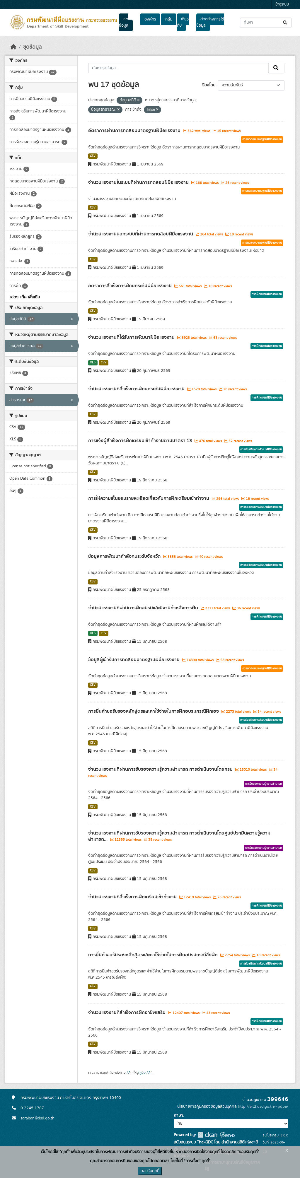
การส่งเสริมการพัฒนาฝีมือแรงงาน (261, 449)
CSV (93, 156)
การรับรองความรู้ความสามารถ (263, 784)
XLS (93, 362)
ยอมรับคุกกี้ (150, 1171)
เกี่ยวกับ (183, 22)
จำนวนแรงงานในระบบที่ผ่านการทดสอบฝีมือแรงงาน (139, 182)
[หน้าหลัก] (13, 47)
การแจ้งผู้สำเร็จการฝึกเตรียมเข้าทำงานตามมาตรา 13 (140, 440)
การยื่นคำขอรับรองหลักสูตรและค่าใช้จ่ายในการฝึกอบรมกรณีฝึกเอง (154, 711)
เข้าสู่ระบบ (282, 4)
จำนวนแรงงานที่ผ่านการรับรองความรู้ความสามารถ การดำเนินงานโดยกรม (161, 769)
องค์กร (150, 19)
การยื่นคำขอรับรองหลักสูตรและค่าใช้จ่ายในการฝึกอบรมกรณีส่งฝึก (153, 955)
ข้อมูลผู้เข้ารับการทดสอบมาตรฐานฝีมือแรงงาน (134, 660)
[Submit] (285, 23)
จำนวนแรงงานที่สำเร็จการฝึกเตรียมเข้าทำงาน (133, 897)
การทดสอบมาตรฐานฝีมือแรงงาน (262, 139)
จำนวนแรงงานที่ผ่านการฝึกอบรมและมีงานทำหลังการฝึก (143, 608)
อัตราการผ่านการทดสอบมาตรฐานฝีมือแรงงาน (135, 130)
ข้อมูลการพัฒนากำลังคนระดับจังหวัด (125, 556)
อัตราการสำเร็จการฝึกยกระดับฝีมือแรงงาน (130, 286)
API (129, 1072)
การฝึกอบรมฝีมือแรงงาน (267, 294)
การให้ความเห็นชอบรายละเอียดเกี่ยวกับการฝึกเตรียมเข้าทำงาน (149, 498)
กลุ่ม (168, 19)
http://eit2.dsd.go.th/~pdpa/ (263, 1106)
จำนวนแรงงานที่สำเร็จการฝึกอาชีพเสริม (127, 1012)
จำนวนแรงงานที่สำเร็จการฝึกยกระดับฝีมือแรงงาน (137, 389)
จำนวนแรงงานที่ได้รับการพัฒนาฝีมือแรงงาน (132, 337)
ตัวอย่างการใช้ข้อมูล (210, 22)
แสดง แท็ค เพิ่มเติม (24, 297)
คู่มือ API (145, 1072)
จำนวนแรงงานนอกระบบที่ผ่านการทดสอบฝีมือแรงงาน (141, 234)
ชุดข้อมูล (123, 22)
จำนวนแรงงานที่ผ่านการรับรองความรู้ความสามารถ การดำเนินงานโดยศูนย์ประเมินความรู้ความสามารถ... (179, 836)
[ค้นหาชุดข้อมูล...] (266, 23)
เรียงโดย (208, 85)
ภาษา (178, 1116)
